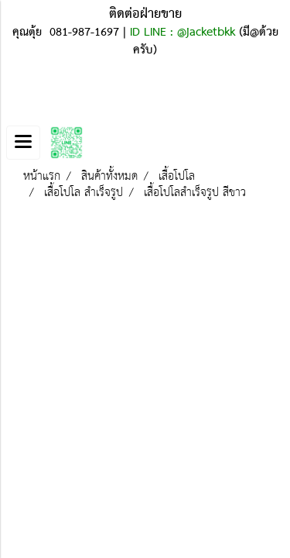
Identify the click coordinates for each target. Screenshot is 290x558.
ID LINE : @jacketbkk (182, 32)
